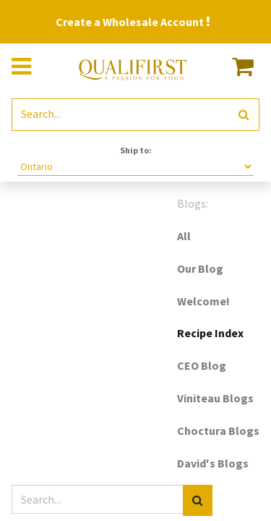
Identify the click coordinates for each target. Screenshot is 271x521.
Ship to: (136, 150)
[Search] (244, 114)
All (184, 236)
